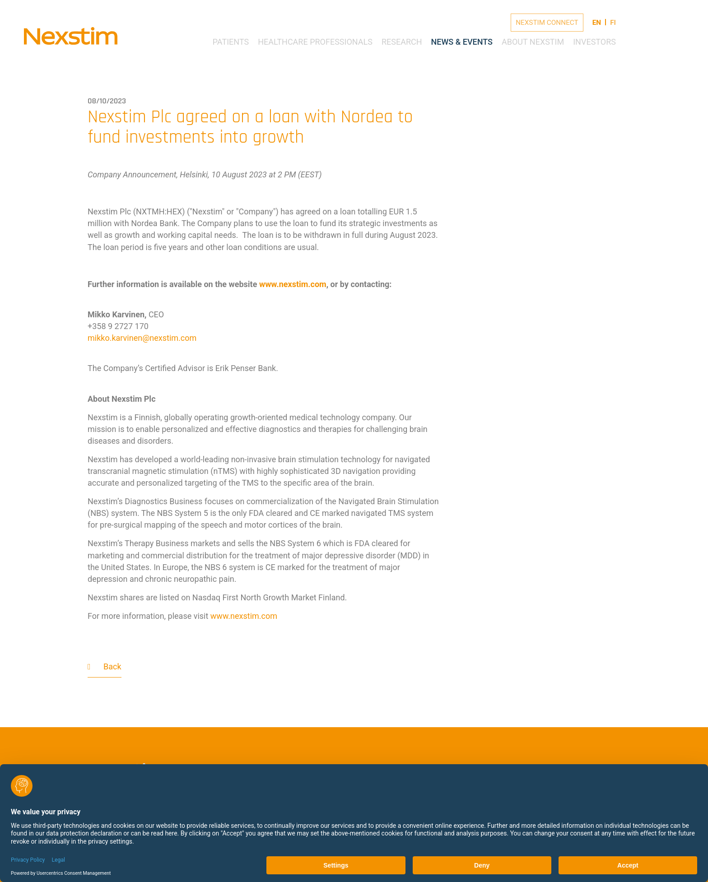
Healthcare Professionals (315, 41)
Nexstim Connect (547, 23)
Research (402, 41)
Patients (231, 41)
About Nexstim (533, 41)
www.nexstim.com (292, 284)
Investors (594, 41)
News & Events (462, 41)
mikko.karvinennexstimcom (142, 338)
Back (112, 666)
